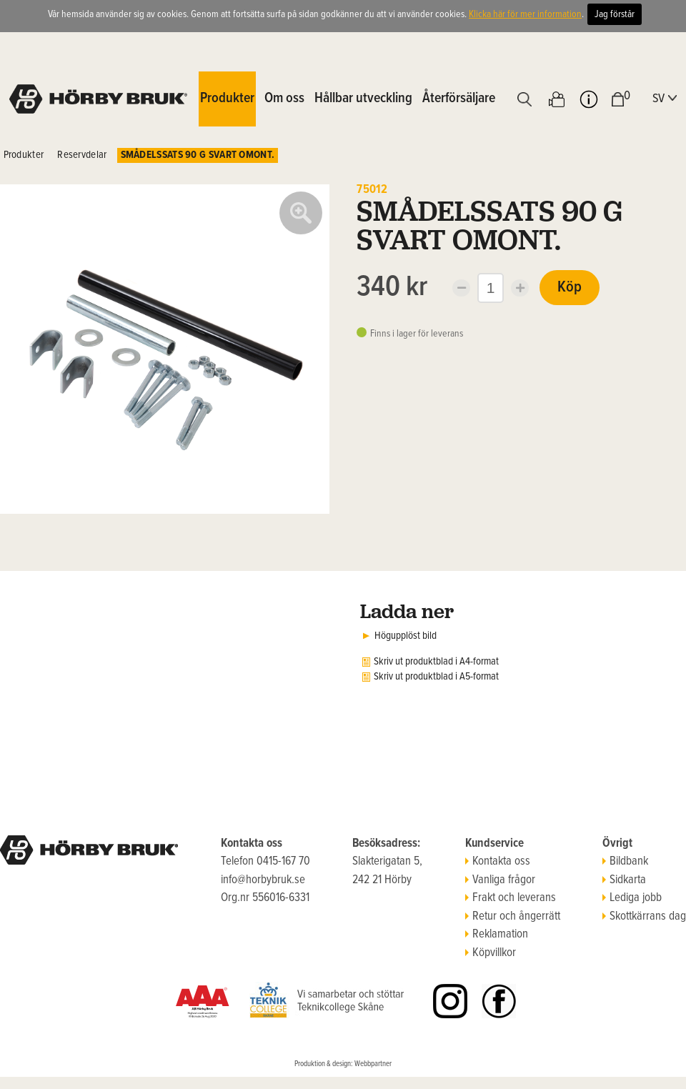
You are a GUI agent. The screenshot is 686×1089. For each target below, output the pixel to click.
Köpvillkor (490, 953)
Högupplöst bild (405, 636)
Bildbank (625, 862)
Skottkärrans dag (644, 917)
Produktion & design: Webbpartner (343, 1064)
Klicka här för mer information (525, 14)
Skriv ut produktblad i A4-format (436, 661)
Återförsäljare (458, 98)
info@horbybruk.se (263, 880)
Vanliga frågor (500, 880)
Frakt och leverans (510, 898)
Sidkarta (624, 880)
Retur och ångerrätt (512, 917)
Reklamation (496, 935)
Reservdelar (81, 155)
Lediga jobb (632, 898)
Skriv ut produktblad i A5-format (436, 676)
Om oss (284, 98)
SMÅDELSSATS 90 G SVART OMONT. (198, 155)
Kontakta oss (497, 862)
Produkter (24, 155)
